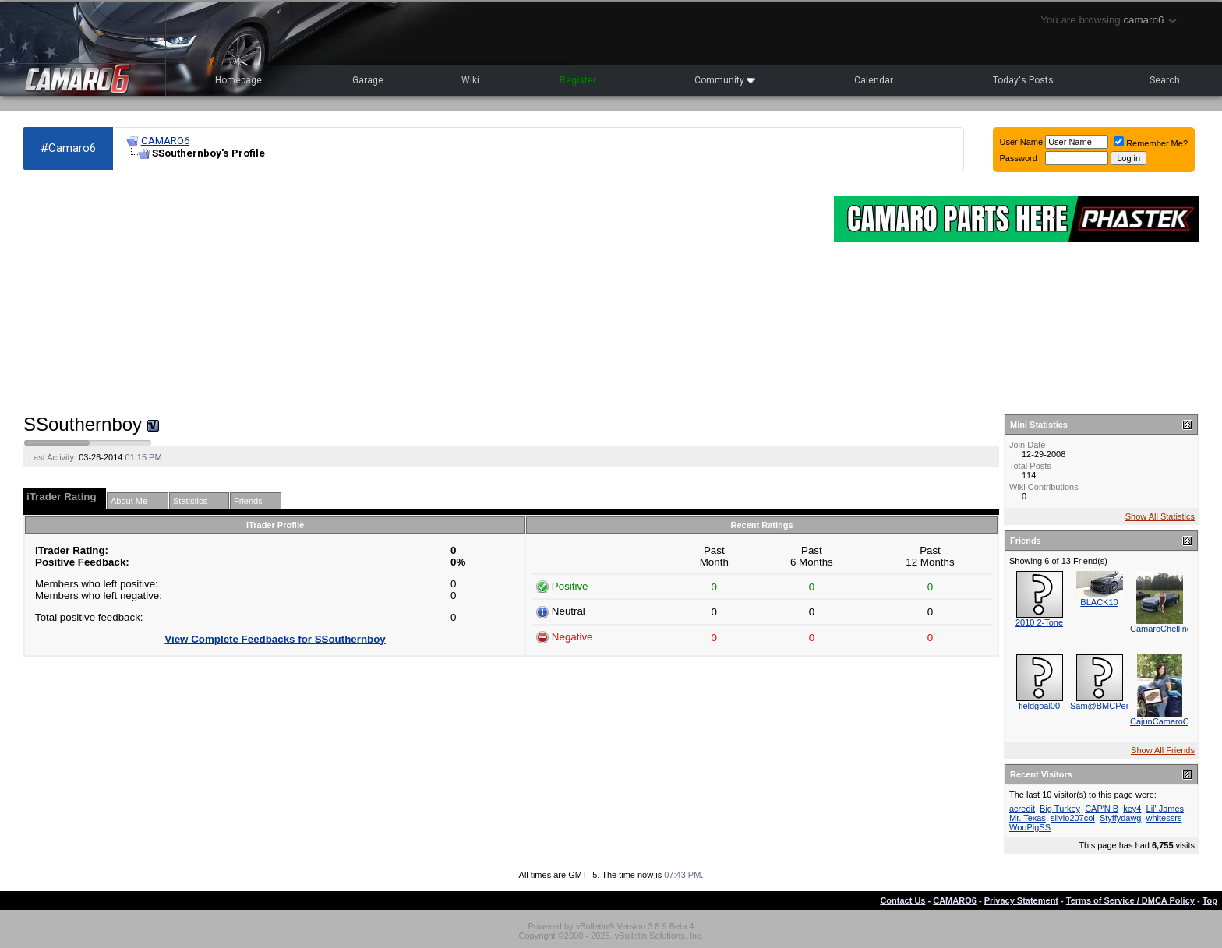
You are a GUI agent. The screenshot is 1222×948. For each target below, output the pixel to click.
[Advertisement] (420, 293)
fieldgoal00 (1039, 705)
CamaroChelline (1161, 628)
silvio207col (1073, 818)
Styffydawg (1121, 818)
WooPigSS (1030, 827)
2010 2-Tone (1039, 622)
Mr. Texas (1027, 818)
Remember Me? (1151, 143)
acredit (1022, 808)
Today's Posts (1023, 80)
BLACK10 (1099, 602)
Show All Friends (1163, 750)
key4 (1132, 808)
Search (1165, 80)
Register (578, 80)
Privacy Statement (1021, 900)
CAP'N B (1101, 808)
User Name (1022, 141)
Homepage (238, 80)
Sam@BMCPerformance (1117, 705)
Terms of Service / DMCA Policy (1130, 900)
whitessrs (1164, 818)
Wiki (470, 80)
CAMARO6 (165, 140)
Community (724, 80)
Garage (367, 80)
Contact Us (902, 900)
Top (1210, 900)
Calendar (873, 80)
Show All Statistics (1160, 516)
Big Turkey (1060, 808)
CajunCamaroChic (1165, 721)
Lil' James (1165, 808)
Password (1018, 158)
